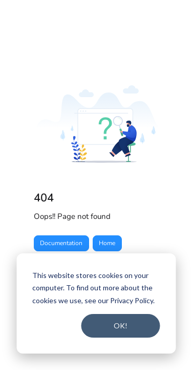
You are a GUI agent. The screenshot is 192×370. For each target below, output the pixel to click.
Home (107, 243)
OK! (120, 325)
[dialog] (96, 303)
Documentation (61, 243)
